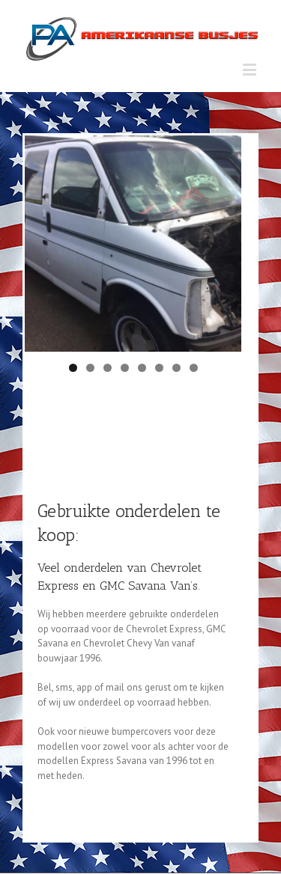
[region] (133, 243)
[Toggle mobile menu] (251, 69)
